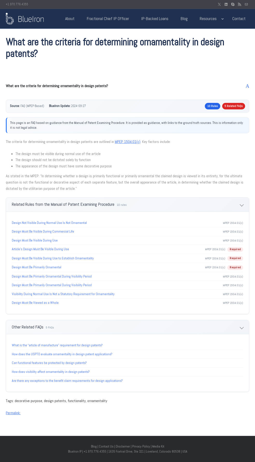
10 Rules (212, 106)
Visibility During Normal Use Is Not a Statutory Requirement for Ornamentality (63, 294)
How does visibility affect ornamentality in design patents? (51, 372)
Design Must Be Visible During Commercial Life (43, 231)
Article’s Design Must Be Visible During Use (40, 249)
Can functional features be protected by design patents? (49, 363)
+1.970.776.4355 (17, 4)
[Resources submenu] (222, 18)
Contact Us (106, 446)
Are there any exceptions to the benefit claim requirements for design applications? (67, 380)
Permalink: (13, 412)
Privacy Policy (141, 446)
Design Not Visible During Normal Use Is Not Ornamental (49, 222)
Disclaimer (123, 446)
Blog (94, 446)
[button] (127, 86)
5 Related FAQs (234, 106)
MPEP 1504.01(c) (127, 141)
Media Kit (158, 446)
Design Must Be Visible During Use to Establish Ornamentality (53, 258)
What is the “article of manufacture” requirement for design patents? (57, 345)
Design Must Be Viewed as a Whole (35, 302)
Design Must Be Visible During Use (35, 240)
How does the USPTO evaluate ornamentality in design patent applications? (62, 354)
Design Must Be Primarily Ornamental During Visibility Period (52, 276)
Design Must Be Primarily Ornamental (36, 267)
